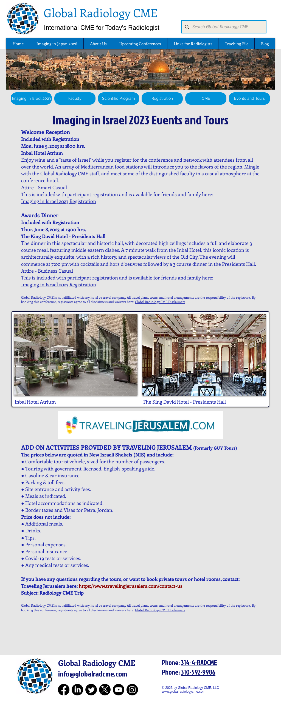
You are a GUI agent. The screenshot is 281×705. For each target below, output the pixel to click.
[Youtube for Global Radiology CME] (118, 689)
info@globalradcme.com (92, 673)
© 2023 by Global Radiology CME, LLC (193, 688)
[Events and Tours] (249, 98)
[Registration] (162, 98)
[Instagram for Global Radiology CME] (132, 689)
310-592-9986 (198, 672)
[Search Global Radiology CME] (223, 27)
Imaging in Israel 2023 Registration (58, 201)
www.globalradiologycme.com (183, 691)
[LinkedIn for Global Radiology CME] (77, 689)
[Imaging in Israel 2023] (31, 98)
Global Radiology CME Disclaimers (160, 301)
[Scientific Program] (118, 98)
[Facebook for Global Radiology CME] (63, 689)
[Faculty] (74, 98)
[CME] (205, 98)
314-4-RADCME (199, 662)
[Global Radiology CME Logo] (22, 18)
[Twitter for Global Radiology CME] (91, 689)
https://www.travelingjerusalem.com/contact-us (130, 586)
